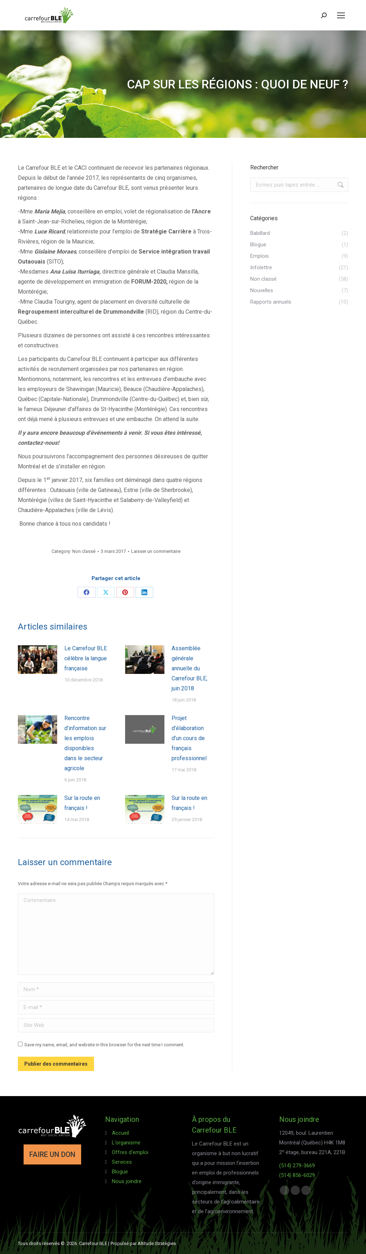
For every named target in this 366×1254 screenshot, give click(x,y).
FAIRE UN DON (52, 1154)
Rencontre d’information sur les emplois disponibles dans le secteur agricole (85, 743)
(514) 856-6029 (297, 1175)
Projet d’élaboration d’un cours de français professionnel (189, 738)
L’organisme (126, 1142)
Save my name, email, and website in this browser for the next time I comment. (104, 1044)
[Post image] (37, 659)
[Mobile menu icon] (341, 15)
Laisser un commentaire (155, 551)
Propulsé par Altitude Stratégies (143, 1243)
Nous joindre (127, 1181)
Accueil (120, 1133)
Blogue (120, 1171)
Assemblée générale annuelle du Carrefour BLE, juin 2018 (189, 668)
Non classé (83, 551)
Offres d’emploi (130, 1152)
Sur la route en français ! (82, 803)
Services (122, 1162)
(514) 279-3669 (297, 1165)
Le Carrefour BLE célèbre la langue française (85, 658)
